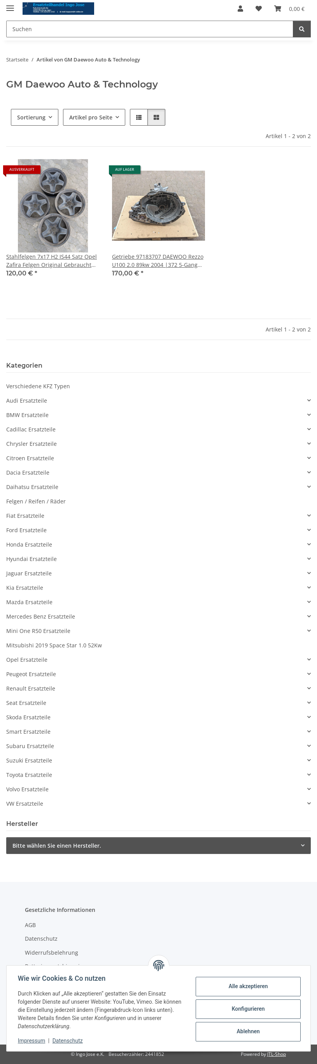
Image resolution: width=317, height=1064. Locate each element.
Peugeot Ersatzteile (31, 674)
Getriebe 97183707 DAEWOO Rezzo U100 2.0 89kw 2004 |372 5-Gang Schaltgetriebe (157, 261)
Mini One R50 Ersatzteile (38, 631)
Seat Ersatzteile (26, 702)
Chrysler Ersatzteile (31, 443)
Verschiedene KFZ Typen (38, 386)
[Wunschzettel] (258, 8)
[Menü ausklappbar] (10, 5)
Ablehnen (246, 1031)
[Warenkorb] (289, 8)
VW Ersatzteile (24, 803)
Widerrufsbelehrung (51, 952)
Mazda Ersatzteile (29, 602)
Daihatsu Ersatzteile (32, 487)
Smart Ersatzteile (28, 731)
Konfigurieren (246, 1009)
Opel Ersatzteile (26, 659)
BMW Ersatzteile (27, 415)
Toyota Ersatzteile (29, 774)
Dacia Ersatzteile (27, 472)
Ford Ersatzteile (26, 530)
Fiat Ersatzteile (25, 515)
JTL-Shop (276, 1054)
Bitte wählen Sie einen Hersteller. (56, 845)
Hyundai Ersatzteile (31, 559)
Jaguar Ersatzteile (29, 573)
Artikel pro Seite (90, 117)
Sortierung (31, 117)
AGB (30, 925)
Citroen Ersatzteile (30, 458)
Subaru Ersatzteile (30, 746)
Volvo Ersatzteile (27, 789)
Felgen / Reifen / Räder (36, 501)
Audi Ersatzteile (26, 400)
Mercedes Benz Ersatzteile (40, 616)
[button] (240, 8)
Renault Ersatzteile (30, 688)
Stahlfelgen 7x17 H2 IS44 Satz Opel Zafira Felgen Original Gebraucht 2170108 (51, 261)
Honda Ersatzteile (29, 544)
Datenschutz (69, 1041)
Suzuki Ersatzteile (29, 760)
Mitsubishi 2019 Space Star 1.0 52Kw (54, 645)
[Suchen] (149, 29)
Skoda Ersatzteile (28, 717)
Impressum (32, 1041)
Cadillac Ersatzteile (31, 429)
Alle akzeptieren (246, 986)
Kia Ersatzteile (24, 587)
